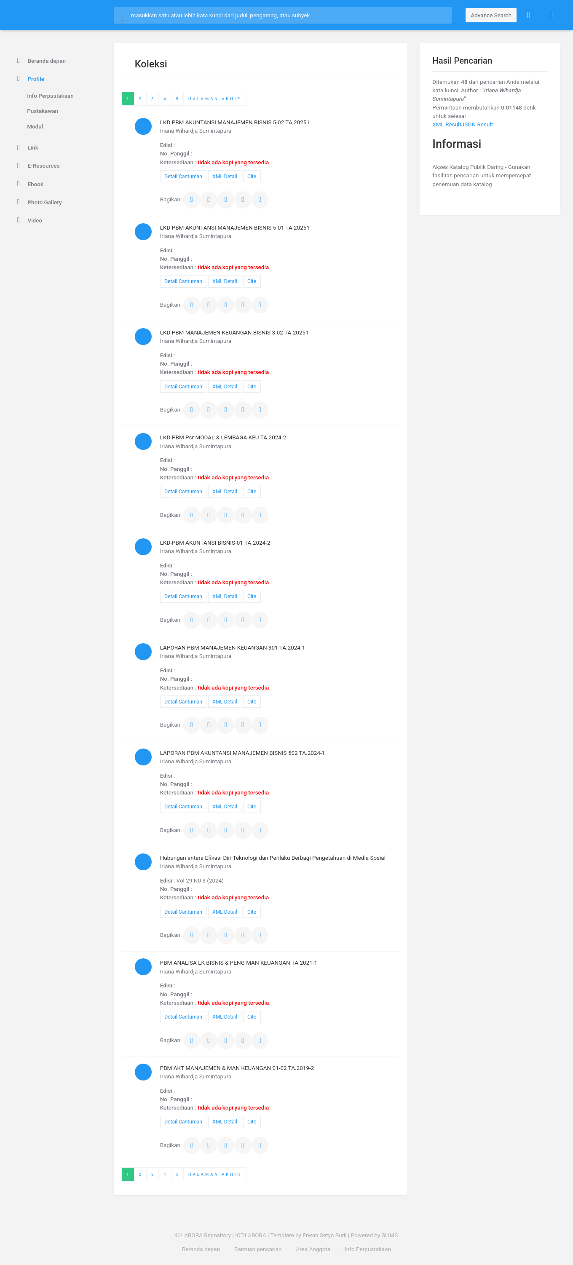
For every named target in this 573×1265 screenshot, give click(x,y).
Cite (251, 176)
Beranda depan (40, 60)
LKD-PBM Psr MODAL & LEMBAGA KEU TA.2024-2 (223, 437)
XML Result (446, 124)
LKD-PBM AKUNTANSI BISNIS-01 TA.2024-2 (215, 542)
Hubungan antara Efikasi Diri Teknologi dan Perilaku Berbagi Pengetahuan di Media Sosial (273, 857)
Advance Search (491, 15)
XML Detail (224, 176)
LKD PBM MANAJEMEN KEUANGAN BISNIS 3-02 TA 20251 (234, 332)
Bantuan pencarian (257, 1249)
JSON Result (477, 124)
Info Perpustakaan (50, 95)
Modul (35, 126)
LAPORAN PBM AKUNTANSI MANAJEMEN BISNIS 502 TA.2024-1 (242, 752)
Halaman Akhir (214, 98)
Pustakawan (42, 110)
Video (28, 220)
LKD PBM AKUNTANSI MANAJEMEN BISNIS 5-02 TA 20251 (235, 122)
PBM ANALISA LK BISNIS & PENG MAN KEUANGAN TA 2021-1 (238, 962)
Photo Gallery (38, 202)
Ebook (28, 184)
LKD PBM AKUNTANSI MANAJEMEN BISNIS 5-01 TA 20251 (235, 227)
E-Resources (37, 166)
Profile (29, 79)
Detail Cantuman (183, 176)
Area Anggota (313, 1249)
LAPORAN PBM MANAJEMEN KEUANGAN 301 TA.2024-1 (232, 647)
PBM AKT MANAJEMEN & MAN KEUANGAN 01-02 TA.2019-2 (237, 1067)
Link (26, 148)
